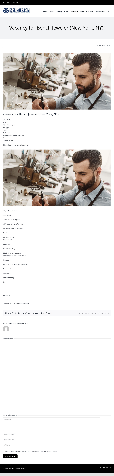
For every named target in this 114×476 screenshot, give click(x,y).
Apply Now (6, 295)
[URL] (51, 445)
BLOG (16, 2)
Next (108, 46)
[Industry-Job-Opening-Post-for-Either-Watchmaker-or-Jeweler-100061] (57, 81)
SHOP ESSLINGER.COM (8, 2)
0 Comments (25, 303)
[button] (108, 11)
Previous (102, 46)
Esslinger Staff (8, 303)
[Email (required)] (51, 439)
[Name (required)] (51, 434)
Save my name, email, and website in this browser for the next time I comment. (31, 451)
